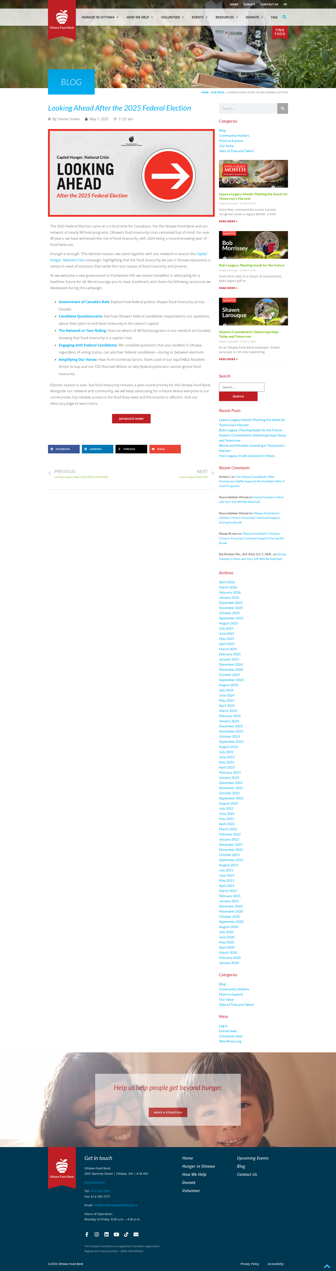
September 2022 (231, 798)
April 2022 (227, 824)
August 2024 (228, 685)
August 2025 (228, 623)
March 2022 (228, 829)
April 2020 (227, 947)
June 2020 (226, 937)
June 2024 (226, 695)
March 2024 (228, 710)
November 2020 (231, 911)
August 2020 (228, 927)
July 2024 (226, 690)
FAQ (274, 17)
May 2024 (226, 700)
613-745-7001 (100, 1191)
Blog (222, 130)
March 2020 (228, 952)
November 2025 (231, 608)
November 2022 (231, 788)
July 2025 (226, 628)
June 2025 (226, 633)
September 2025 (231, 618)
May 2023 (226, 762)
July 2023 (226, 752)
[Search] (282, 108)
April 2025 (227, 644)
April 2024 (227, 705)
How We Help (139, 17)
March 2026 (228, 587)
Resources (227, 17)
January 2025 (229, 659)
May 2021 (226, 880)
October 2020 (229, 916)
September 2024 (231, 680)
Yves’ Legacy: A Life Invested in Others (247, 456)
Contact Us (269, 4)
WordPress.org (230, 1041)
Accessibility (276, 1264)
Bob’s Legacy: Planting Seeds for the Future (252, 265)
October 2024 (229, 674)
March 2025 (228, 649)
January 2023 (229, 777)
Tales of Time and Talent (236, 151)
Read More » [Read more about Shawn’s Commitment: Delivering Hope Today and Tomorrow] (228, 359)
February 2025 (230, 654)
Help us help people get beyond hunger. (168, 1087)
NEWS (234, 4)
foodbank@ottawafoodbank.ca (116, 1205)
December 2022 (231, 783)
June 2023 (226, 757)
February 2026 (230, 592)
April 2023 (227, 767)
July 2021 (226, 870)
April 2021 (227, 885)
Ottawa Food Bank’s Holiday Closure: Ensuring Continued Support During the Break (249, 517)
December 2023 (231, 726)
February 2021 (230, 896)
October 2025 (229, 613)
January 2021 (229, 901)
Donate (249, 4)
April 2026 (227, 582)
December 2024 (231, 664)
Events (200, 17)
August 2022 (228, 803)
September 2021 (231, 860)
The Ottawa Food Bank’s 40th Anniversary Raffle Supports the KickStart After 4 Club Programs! (251, 481)
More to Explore (231, 140)
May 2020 (226, 942)
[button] (284, 17)
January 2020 (229, 963)
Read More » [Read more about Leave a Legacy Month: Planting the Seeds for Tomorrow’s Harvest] (228, 221)
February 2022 (230, 834)
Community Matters (234, 135)
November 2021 (231, 849)
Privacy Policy (249, 1264)
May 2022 (226, 819)
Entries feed (228, 1031)
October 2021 (229, 855)
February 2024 (230, 716)
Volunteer (172, 17)
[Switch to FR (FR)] (285, 4)
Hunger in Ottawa (100, 17)
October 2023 (229, 736)
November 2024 (231, 669)
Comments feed (230, 1036)
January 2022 (229, 839)
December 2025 (231, 602)
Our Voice (217, 92)
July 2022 (226, 808)
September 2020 (231, 921)
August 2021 (228, 865)
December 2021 (231, 844)
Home (204, 92)
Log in (223, 1026)
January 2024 (229, 721)
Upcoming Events (252, 1158)
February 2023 (230, 772)
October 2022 (229, 793)
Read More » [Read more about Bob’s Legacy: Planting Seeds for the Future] (228, 288)
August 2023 (228, 747)
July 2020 (226, 932)
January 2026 (229, 597)
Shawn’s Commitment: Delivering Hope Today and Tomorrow (249, 334)
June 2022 (226, 813)
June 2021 (226, 875)
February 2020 (230, 957)
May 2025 (226, 638)
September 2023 (231, 741)
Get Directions (94, 1182)
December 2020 (231, 906)
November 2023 (231, 731)
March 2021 (228, 891)
